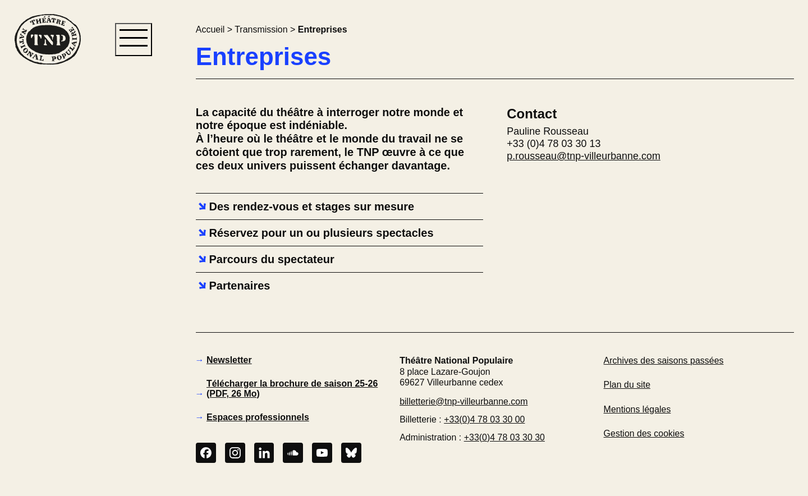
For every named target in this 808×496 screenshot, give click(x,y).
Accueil (210, 29)
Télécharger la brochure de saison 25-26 (292, 388)
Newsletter (229, 360)
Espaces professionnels (257, 417)
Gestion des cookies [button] (644, 433)
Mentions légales (637, 409)
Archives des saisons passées (664, 360)
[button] (47, 257)
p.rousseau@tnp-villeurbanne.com (583, 156)
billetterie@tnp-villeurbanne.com (463, 401)
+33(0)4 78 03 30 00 (484, 419)
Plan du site (627, 384)
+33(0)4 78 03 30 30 (504, 437)
